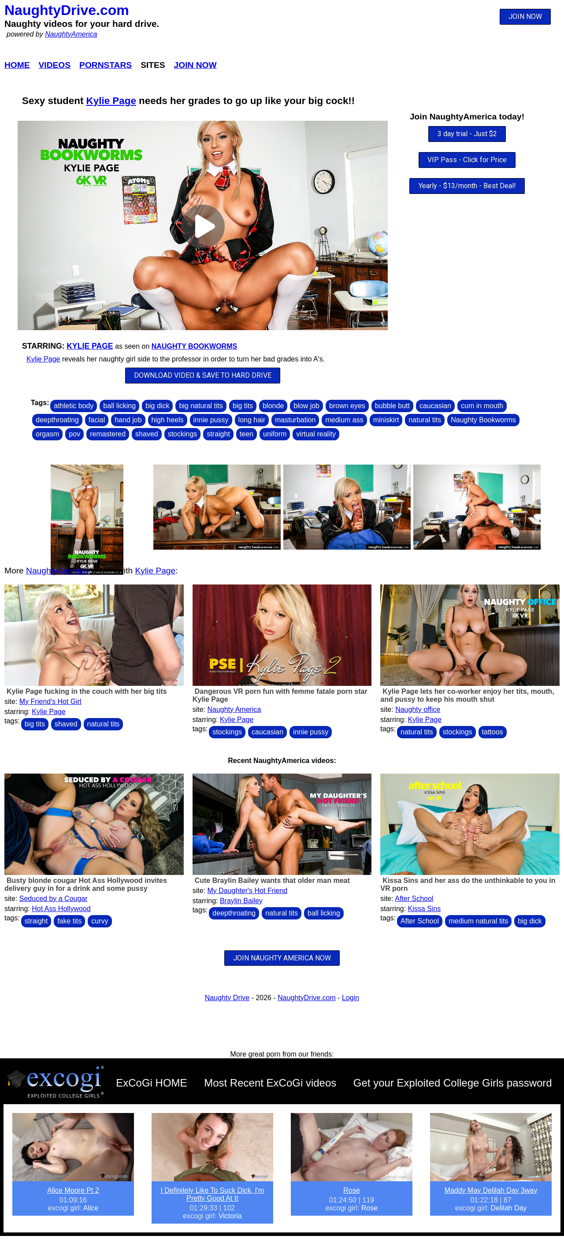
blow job (306, 405)
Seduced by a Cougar (53, 898)
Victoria (230, 1216)
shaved (146, 434)
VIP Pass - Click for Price (467, 160)
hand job (128, 420)
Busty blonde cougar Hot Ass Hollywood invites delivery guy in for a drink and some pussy (85, 884)
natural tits (424, 420)
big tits (243, 405)
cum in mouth (482, 405)
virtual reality (316, 434)
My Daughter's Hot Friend (247, 890)
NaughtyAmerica (71, 34)
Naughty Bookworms (194, 346)
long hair (251, 420)
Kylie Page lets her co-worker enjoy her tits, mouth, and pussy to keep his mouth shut (467, 695)
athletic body (73, 405)
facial (97, 420)
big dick (157, 405)
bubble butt (392, 405)
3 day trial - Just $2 (467, 134)
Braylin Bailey (241, 900)
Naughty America (234, 709)
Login (350, 997)
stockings (182, 434)
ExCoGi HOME (151, 1083)
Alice (91, 1208)
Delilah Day (509, 1208)
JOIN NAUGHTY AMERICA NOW (282, 958)
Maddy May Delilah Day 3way (491, 1190)
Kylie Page (111, 100)
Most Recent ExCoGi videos (270, 1083)
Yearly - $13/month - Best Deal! (467, 186)
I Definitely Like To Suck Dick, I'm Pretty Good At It (212, 1194)
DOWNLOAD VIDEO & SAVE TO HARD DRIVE (202, 375)
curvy (99, 921)
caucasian (435, 405)
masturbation (295, 420)
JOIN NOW (525, 16)
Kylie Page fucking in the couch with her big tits (87, 691)
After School (414, 898)
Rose (351, 1190)
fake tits (69, 921)
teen (246, 434)
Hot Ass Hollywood (61, 908)
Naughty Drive (227, 997)
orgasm (47, 434)
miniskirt (386, 420)
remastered (108, 434)
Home (17, 65)
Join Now (195, 65)
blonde (273, 405)
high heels (168, 420)
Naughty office (417, 709)
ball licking (119, 405)
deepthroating (57, 420)
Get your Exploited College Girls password (452, 1083)
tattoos (492, 732)
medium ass (344, 420)
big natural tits (201, 405)
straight (218, 434)
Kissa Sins (424, 908)
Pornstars (105, 65)
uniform (274, 434)
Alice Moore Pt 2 (73, 1190)
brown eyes (347, 405)
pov (74, 434)
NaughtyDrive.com (66, 10)
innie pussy (211, 420)
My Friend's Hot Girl (50, 701)
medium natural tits (478, 921)
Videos (55, 65)
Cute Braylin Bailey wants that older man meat (272, 880)
